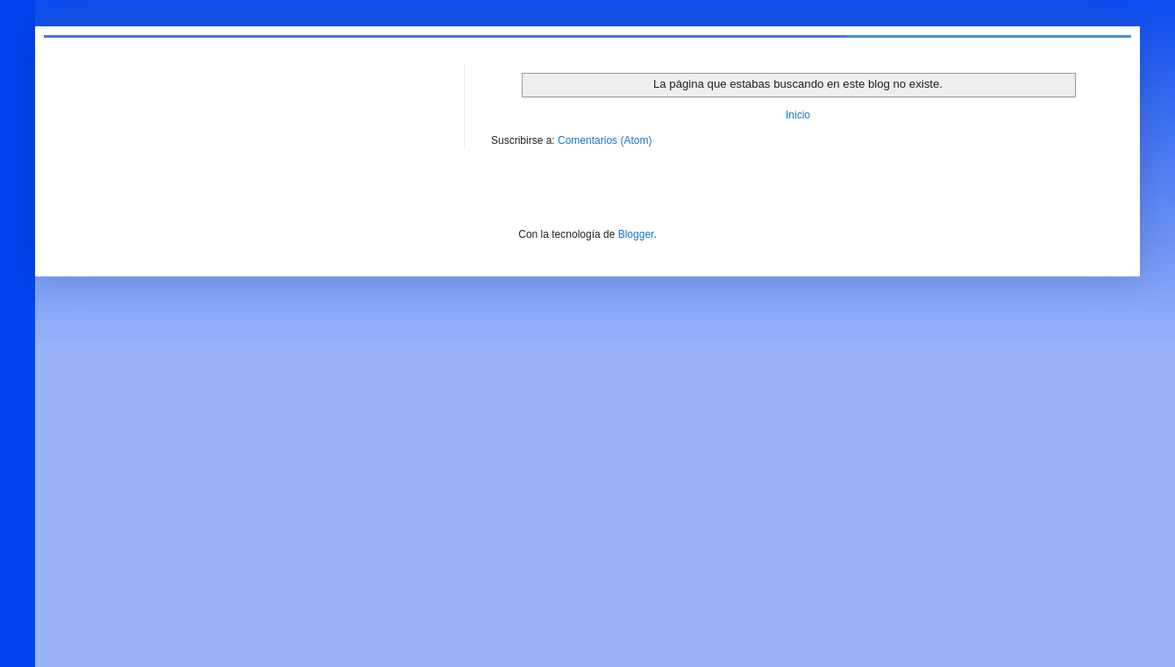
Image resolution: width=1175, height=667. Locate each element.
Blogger (636, 234)
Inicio (798, 115)
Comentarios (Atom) (605, 140)
